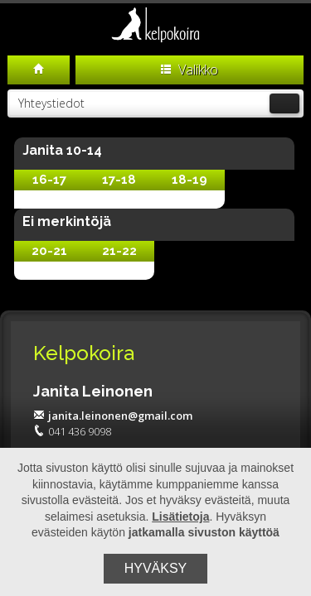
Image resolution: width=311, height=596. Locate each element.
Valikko (189, 69)
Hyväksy (155, 568)
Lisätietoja (180, 516)
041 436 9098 (72, 431)
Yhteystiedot (158, 103)
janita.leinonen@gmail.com (112, 415)
